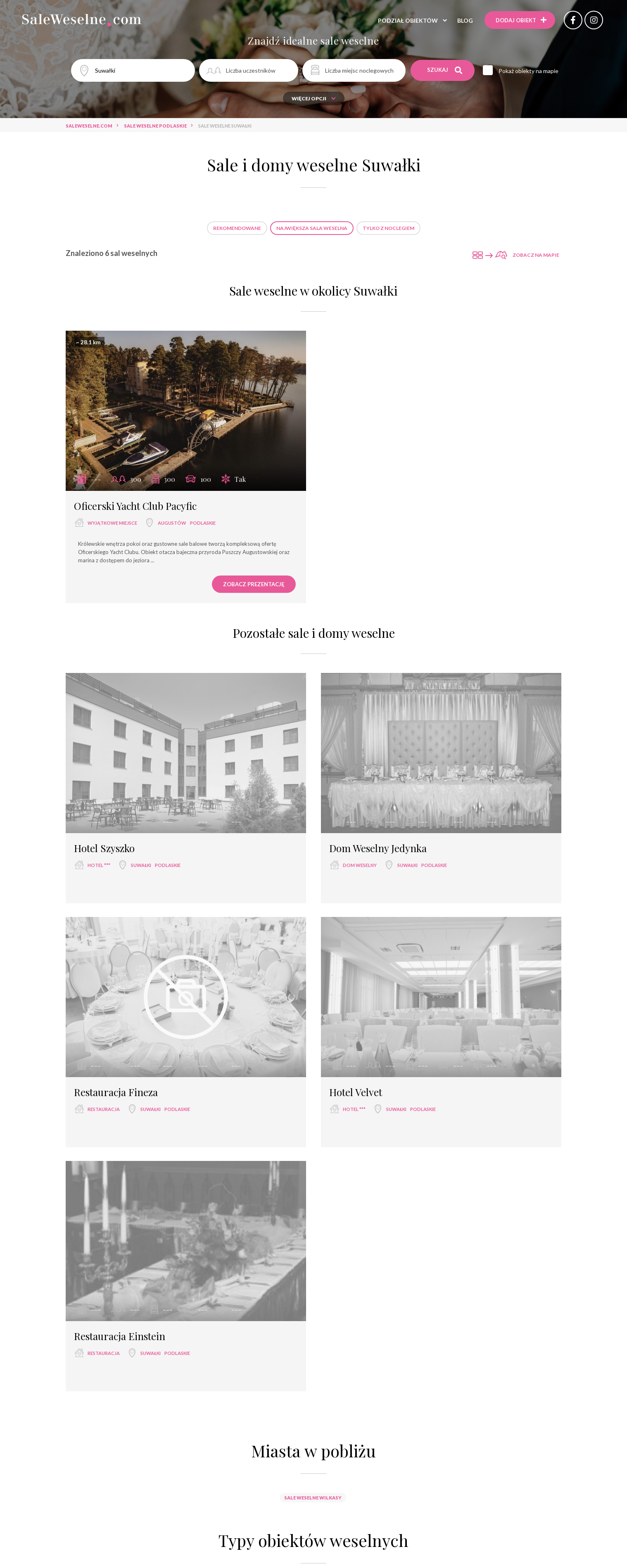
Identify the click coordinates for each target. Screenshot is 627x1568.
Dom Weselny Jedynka (378, 848)
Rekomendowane (237, 228)
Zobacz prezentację (254, 584)
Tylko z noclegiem (388, 228)
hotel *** (99, 865)
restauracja (104, 1109)
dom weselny (360, 865)
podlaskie (203, 523)
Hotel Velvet (355, 1092)
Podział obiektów (408, 20)
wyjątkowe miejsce (112, 523)
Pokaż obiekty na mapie (528, 70)
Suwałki (141, 865)
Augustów (172, 523)
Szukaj (444, 70)
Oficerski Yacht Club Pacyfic (135, 505)
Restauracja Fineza (116, 1092)
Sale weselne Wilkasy (313, 1497)
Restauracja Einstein (119, 1336)
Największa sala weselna (311, 228)
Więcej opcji (314, 98)
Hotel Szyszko (104, 848)
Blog (465, 20)
